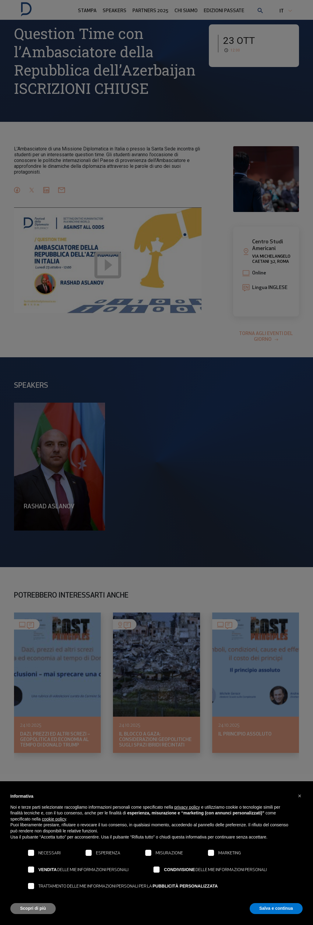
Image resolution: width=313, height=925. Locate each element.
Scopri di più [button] (33, 908)
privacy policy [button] (187, 807)
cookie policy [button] (54, 819)
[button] (299, 796)
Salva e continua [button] (276, 908)
